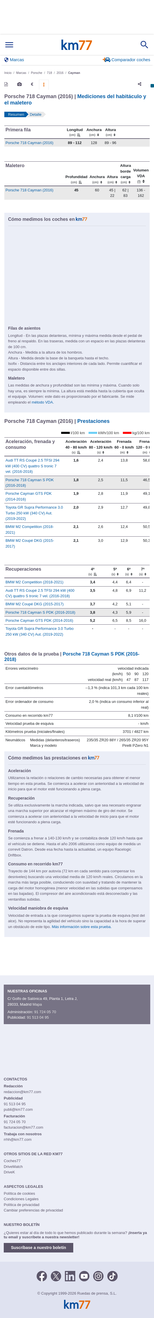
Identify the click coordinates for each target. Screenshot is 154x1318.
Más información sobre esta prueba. (82, 927)
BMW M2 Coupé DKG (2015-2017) (34, 604)
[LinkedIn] (70, 1275)
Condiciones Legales (21, 1199)
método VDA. (43, 402)
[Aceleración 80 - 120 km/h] (100, 447)
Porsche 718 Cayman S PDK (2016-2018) (40, 612)
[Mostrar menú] (9, 44)
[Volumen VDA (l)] (141, 174)
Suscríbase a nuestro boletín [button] (38, 1247)
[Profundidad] (76, 174)
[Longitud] (74, 132)
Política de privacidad (22, 1205)
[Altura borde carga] (125, 174)
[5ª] (115, 571)
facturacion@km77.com (23, 1127)
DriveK (9, 1172)
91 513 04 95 (38, 1017)
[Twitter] (56, 1275)
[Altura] (110, 132)
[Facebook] (42, 1275)
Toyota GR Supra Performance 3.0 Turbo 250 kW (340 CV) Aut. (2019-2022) (34, 513)
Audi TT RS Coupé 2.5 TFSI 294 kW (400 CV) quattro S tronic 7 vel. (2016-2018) (32, 466)
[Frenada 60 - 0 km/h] (124, 447)
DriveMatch (13, 1166)
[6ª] (128, 571)
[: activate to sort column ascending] (126, 132)
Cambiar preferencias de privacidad (33, 1210)
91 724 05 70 (45, 1012)
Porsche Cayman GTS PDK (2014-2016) (39, 620)
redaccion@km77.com (22, 1092)
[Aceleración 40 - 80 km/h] (76, 447)
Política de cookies (19, 1193)
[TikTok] (112, 1275)
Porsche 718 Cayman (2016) (29, 143)
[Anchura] (94, 132)
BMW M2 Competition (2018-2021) (34, 582)
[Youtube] (84, 1275)
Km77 (76, 45)
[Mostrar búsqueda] (144, 45)
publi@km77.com (18, 1109)
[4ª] (92, 571)
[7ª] (143, 571)
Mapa (37, 1004)
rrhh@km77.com (17, 1139)
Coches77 (12, 1161)
